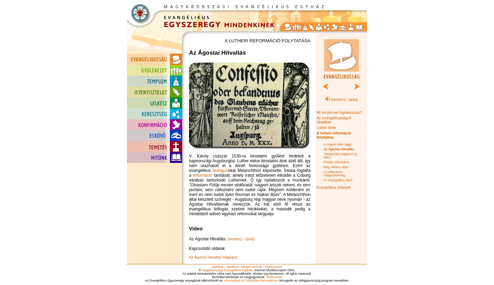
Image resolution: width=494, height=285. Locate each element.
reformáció (202, 175)
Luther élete (326, 127)
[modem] (235, 239)
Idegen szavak (251, 266)
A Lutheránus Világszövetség (334, 173)
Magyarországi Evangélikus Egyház (227, 270)
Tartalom (232, 266)
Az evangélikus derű (338, 180)
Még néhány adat (336, 167)
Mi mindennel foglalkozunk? (339, 112)
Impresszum (273, 266)
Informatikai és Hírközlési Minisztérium (251, 280)
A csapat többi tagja (337, 144)
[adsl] (250, 239)
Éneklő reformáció (336, 162)
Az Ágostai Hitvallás (339, 149)
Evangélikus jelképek (334, 187)
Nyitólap (217, 266)
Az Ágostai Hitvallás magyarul (213, 257)
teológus (220, 170)
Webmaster (274, 277)
